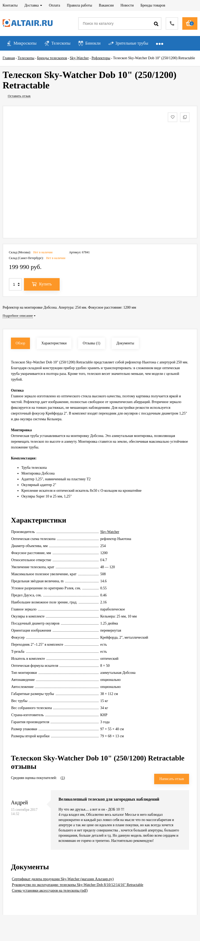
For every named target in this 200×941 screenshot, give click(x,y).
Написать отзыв (171, 779)
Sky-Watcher (109, 532)
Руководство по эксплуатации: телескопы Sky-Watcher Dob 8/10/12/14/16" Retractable (77, 885)
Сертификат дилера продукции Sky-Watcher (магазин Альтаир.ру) (63, 879)
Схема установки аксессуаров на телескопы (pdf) (50, 890)
